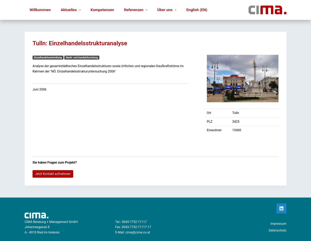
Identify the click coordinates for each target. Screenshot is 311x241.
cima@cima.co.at (137, 232)
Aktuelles (71, 10)
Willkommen (40, 10)
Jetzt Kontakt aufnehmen (53, 174)
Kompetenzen (102, 10)
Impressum (278, 224)
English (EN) (196, 10)
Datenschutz (277, 230)
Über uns (167, 10)
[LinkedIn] (281, 208)
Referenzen (136, 10)
